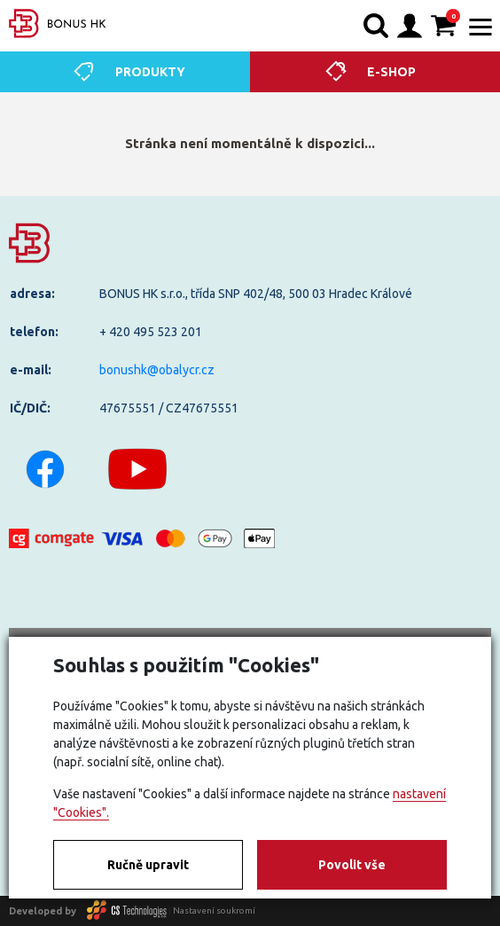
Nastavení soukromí (214, 910)
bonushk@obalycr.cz (157, 370)
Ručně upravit (148, 865)
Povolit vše (352, 865)
